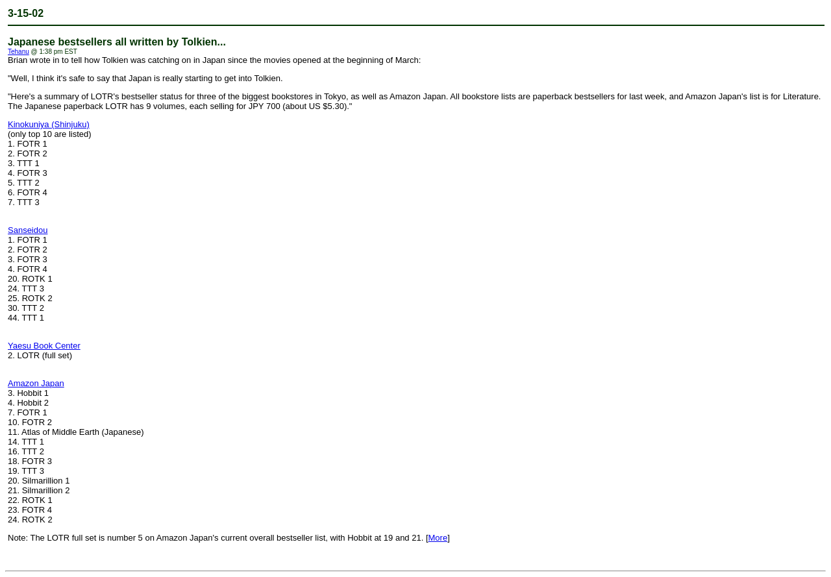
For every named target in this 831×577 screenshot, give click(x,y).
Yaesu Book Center (44, 345)
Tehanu (18, 51)
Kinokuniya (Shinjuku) (49, 124)
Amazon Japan (36, 383)
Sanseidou (27, 230)
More (438, 538)
